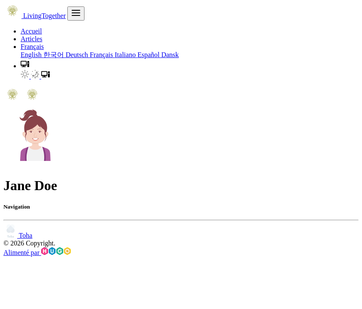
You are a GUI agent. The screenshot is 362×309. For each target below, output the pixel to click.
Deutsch (78, 54)
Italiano (126, 54)
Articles (31, 38)
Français (102, 54)
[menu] (75, 13)
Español (149, 54)
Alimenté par (37, 252)
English (32, 54)
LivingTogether (34, 15)
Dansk (170, 54)
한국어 (54, 54)
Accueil (31, 31)
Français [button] (32, 46)
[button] (25, 66)
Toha (17, 235)
